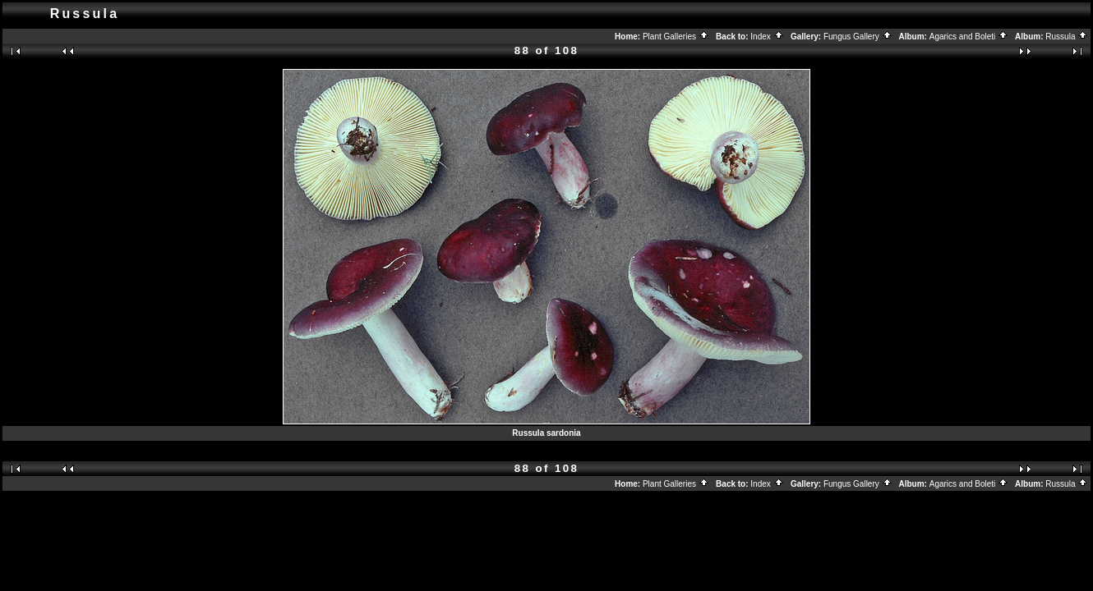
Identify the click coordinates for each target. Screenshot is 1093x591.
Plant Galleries (676, 36)
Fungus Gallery (857, 36)
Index (766, 36)
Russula (1066, 36)
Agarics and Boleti (968, 36)
